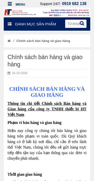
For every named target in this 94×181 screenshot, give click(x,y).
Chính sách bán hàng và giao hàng (43, 41)
